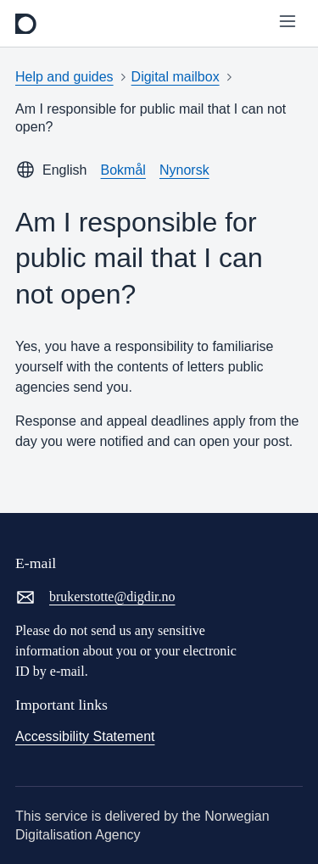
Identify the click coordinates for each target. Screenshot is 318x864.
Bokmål (123, 170)
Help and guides (64, 77)
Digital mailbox (175, 77)
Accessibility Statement (85, 736)
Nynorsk (184, 170)
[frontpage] (25, 24)
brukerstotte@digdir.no (95, 597)
